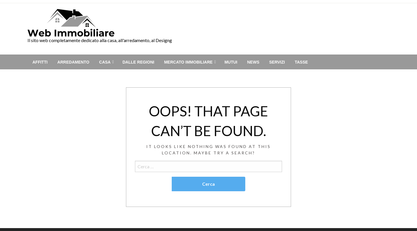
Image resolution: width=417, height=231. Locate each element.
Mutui (230, 62)
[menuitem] (40, 62)
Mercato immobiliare (188, 62)
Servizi (277, 62)
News (253, 62)
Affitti (39, 62)
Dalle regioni (138, 62)
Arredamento (73, 62)
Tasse (301, 62)
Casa (105, 62)
